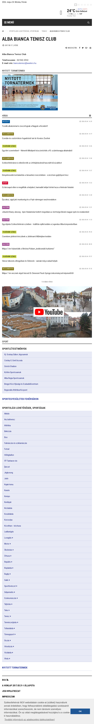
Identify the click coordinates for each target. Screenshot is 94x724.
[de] (85, 5)
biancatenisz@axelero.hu (25, 63)
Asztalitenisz (9, 419)
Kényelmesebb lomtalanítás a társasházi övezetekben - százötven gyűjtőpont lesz (35, 175)
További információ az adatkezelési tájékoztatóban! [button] (29, 719)
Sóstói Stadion (10, 366)
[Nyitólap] (3, 31)
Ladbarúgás (9, 531)
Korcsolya (8, 520)
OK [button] (80, 711)
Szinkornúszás (10, 598)
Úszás (6, 640)
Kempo (7, 496)
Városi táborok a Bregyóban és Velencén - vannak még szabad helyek (30, 261)
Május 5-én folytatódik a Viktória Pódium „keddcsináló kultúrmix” (28, 248)
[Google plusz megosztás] (86, 48)
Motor (6, 544)
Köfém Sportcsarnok (12, 372)
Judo (6, 478)
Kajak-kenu (8, 484)
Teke (6, 610)
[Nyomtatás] (90, 48)
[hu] (76, 5)
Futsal (6, 449)
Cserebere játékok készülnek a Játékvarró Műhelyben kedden (26, 236)
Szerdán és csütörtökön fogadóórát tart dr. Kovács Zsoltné (26, 138)
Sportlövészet (10, 586)
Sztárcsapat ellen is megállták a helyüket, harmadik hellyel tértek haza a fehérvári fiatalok (38, 187)
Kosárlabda (8, 514)
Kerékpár (7, 502)
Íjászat (7, 467)
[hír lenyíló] (90, 115)
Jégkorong (8, 472)
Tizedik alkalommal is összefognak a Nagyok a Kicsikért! (25, 126)
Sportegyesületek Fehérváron (20, 398)
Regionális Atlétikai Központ (15, 390)
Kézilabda (8, 508)
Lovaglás (8, 538)
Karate (7, 490)
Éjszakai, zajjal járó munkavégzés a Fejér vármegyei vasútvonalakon (29, 199)
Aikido (6, 413)
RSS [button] (4, 680)
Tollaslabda (8, 628)
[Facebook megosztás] (79, 48)
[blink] (91, 5)
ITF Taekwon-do (10, 461)
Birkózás (7, 431)
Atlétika (7, 425)
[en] (79, 5)
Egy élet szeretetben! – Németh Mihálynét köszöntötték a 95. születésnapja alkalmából (37, 150)
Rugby (6, 574)
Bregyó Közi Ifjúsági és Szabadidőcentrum (21, 384)
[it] (88, 5)
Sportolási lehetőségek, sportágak (24, 31)
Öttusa (7, 556)
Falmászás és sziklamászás (15, 443)
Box (6, 437)
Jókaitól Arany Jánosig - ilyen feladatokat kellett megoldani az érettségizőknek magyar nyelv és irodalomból (45, 212)
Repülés (7, 562)
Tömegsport (9, 634)
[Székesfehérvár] (27, 13)
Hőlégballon (9, 455)
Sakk (6, 580)
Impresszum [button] (8, 696)
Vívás (6, 658)
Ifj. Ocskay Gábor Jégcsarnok (16, 354)
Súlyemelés (9, 592)
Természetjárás (10, 622)
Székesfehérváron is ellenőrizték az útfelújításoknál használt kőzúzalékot (32, 163)
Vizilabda (8, 652)
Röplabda (8, 568)
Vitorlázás (8, 646)
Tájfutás (7, 604)
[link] (47, 92)
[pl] (82, 5)
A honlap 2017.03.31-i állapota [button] (18, 685)
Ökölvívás (8, 550)
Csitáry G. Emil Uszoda (13, 360)
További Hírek (47, 282)
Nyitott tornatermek (14, 667)
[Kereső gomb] (88, 22)
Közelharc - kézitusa (12, 526)
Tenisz (44, 31)
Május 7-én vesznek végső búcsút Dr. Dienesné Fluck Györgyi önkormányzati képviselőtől (38, 273)
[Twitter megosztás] (83, 48)
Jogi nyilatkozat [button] (11, 691)
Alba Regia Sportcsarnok (14, 378)
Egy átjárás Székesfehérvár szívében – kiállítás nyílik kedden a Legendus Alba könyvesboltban (39, 224)
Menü (9, 22)
